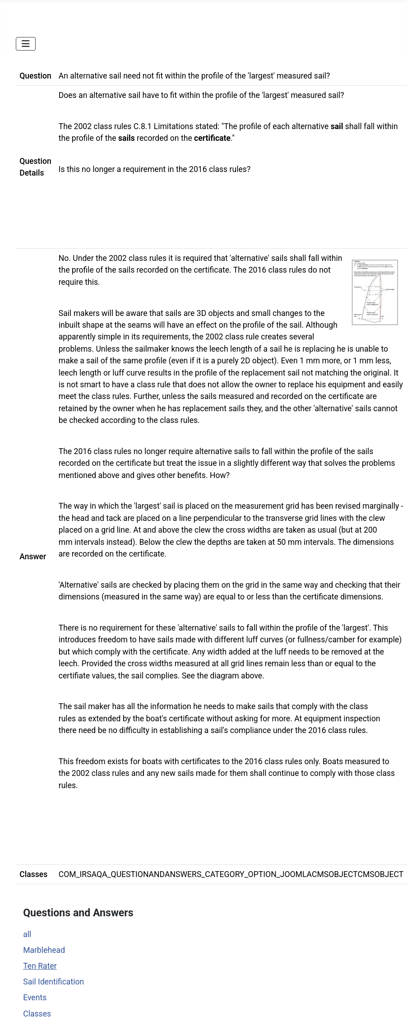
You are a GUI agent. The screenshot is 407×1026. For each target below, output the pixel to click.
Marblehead (44, 950)
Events (34, 997)
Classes (37, 1013)
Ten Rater (40, 965)
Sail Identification (53, 981)
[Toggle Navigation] (26, 44)
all (27, 934)
